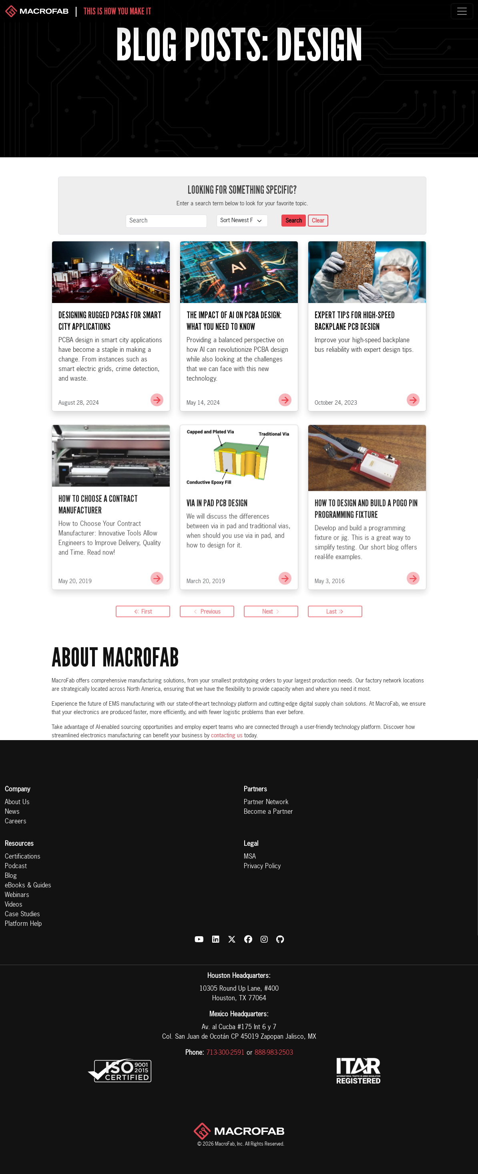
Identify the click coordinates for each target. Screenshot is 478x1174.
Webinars (17, 895)
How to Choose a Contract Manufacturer (98, 523)
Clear (318, 221)
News (12, 812)
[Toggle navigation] (462, 11)
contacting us (227, 736)
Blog (11, 876)
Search (293, 221)
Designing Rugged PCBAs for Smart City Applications (109, 321)
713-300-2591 (225, 1053)
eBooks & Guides (28, 886)
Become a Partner (268, 812)
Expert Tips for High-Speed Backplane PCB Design (355, 321)
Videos (13, 905)
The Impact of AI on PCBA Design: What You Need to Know (234, 321)
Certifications (22, 857)
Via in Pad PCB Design (217, 522)
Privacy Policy (262, 866)
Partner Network (266, 802)
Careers (15, 822)
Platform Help (23, 924)
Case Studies (22, 914)
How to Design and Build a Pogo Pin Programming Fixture (366, 527)
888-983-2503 (274, 1053)
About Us (17, 802)
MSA (250, 857)
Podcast (16, 866)
